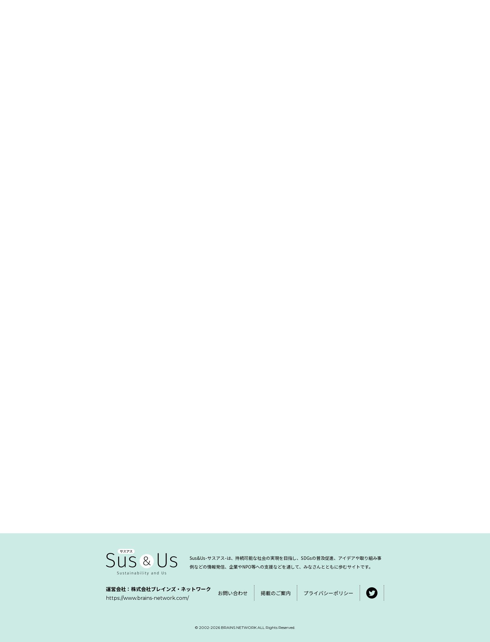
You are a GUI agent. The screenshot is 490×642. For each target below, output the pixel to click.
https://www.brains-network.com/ (147, 598)
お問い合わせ (233, 593)
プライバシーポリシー (328, 593)
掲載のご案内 (276, 593)
